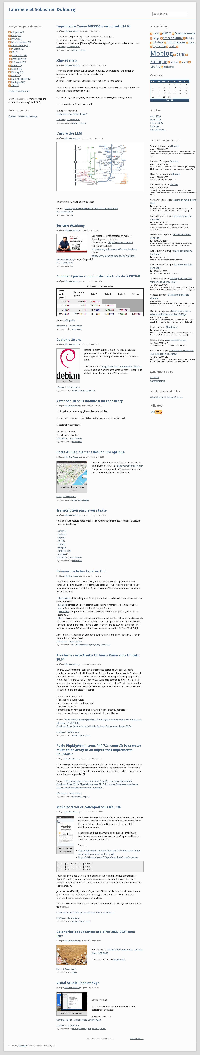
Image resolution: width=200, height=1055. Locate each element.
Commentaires (157, 381)
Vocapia (62, 530)
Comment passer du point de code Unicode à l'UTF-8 (98, 276)
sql (88, 796)
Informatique (61, 326)
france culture (173, 38)
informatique (77, 329)
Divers (58, 496)
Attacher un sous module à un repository (89, 401)
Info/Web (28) (19, 62)
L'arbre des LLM (69, 133)
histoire (190, 38)
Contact (12, 116)
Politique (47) (18, 82)
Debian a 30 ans (68, 340)
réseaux (85, 500)
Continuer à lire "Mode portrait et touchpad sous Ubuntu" (85, 912)
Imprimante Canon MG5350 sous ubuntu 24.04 (93, 26)
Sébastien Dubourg (72, 31)
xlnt (60, 607)
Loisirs (172, 46)
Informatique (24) (20, 45)
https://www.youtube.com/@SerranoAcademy (114, 249)
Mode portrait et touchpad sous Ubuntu (88, 807)
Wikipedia (70, 320)
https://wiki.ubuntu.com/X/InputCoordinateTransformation (108, 857)
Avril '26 (169, 100)
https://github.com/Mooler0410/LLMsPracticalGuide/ (91, 208)
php (84, 796)
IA (57, 212)
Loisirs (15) (16, 69)
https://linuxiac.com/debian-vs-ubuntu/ (122, 366)
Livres (192, 42)
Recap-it (62, 547)
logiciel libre (90, 390)
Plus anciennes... (158, 129)
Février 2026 (156, 123)
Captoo (61, 537)
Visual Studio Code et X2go (77, 982)
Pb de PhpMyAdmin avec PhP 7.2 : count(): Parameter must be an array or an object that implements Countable (98, 749)
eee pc (156, 38)
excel (97, 644)
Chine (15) (16, 35)
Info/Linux (60, 47)
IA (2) (14, 52)
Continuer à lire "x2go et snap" (71, 114)
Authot (61, 540)
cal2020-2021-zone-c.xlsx (120, 949)
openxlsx (62, 604)
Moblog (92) (17, 72)
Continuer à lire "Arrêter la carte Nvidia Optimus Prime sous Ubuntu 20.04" (94, 726)
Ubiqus (61, 543)
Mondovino (171, 327)
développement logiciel (85, 644)
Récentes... (155, 126)
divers (74, 500)
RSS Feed (154, 377)
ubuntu (83, 50)
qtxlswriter (63, 611)
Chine (156, 33)
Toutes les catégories (18, 91)
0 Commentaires (73, 47)
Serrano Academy (70, 226)
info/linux (76, 50)
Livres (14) (16, 65)
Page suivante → (137, 1038)
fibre (80, 500)
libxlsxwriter (64, 597)
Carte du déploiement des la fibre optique (90, 452)
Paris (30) (16, 75)
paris (180, 54)
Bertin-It (62, 533)
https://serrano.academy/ (120, 242)
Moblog (161, 53)
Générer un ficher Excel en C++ (81, 571)
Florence (175, 146)
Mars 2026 (155, 119)
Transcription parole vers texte (81, 510)
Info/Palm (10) (19, 59)
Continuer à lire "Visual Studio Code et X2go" (79, 1019)
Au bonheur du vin (176, 340)
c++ (73, 644)
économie (169, 66)
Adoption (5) (17, 32)
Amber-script (64, 550)
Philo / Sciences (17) (21, 79)
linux (82, 390)
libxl (60, 617)
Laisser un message (27, 116)
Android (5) (18, 49)
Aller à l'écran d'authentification (166, 397)
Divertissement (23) (21, 42)
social (185, 62)
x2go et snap (66, 60)
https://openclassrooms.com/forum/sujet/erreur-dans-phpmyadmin (99, 780)
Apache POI (119, 959)
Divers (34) (16, 39)
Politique (158, 61)
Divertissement (185, 33)
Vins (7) (15, 85)
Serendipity (23, 1045)
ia (72, 215)
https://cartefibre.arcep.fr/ (130, 465)
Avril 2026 (155, 116)
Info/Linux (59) (19, 55)
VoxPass (62, 553)
